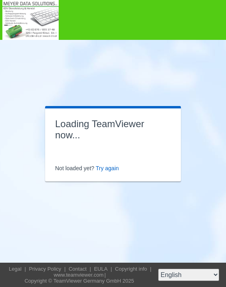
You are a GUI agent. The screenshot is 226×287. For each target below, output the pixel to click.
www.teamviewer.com (78, 275)
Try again (107, 168)
